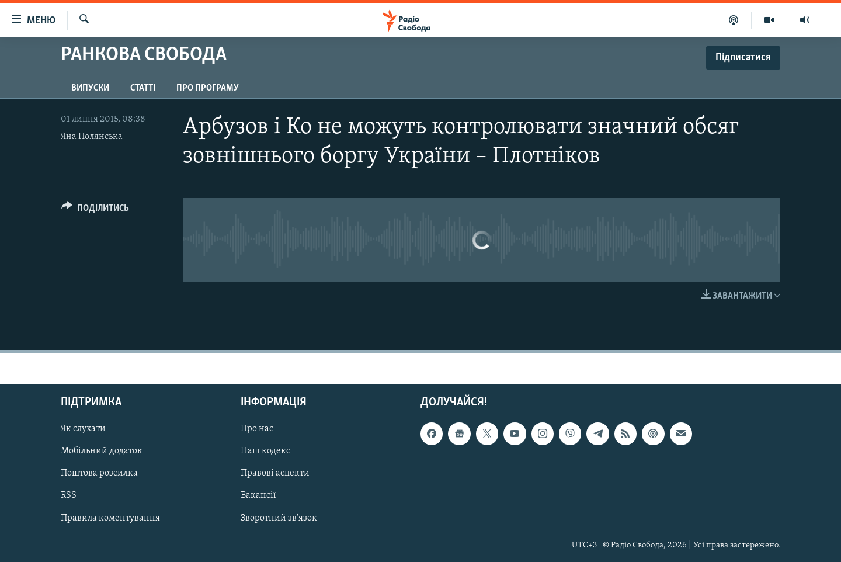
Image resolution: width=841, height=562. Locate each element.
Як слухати (83, 429)
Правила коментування (110, 518)
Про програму (207, 88)
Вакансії (258, 496)
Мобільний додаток (102, 451)
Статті (142, 88)
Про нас (257, 429)
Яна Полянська (92, 136)
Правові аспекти (275, 473)
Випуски (90, 88)
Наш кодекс (265, 451)
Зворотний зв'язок (279, 518)
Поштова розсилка (99, 473)
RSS (69, 496)
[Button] (95, 210)
